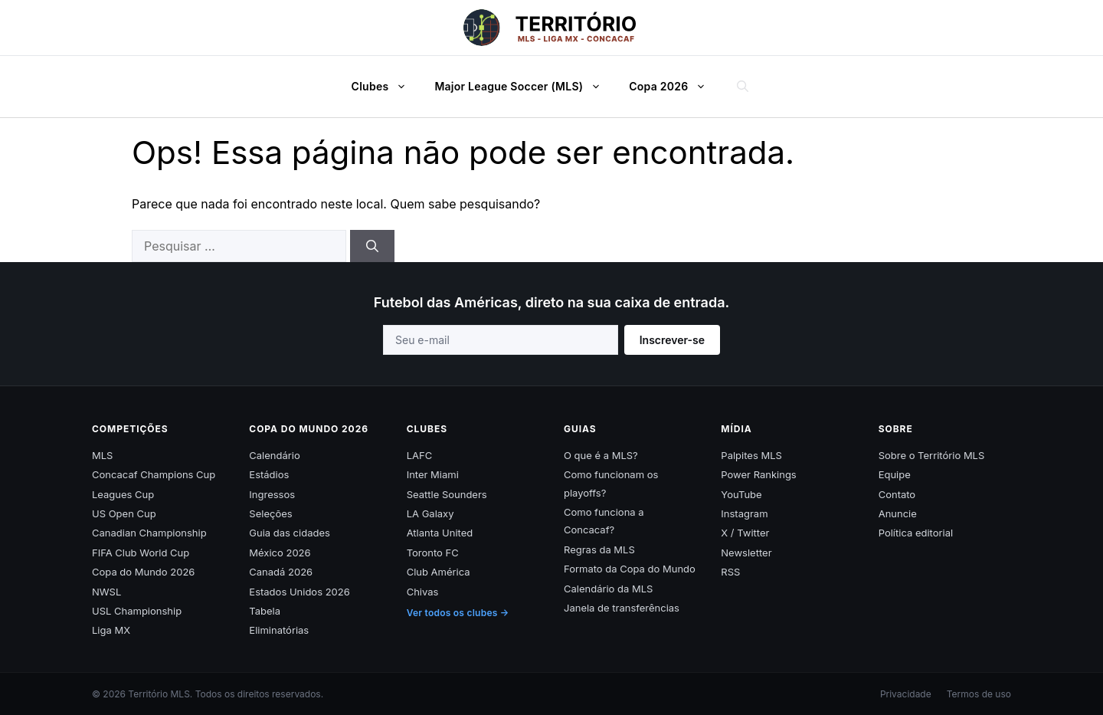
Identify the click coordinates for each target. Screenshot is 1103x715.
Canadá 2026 (281, 572)
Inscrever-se (672, 339)
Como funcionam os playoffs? (611, 483)
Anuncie (898, 513)
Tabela (264, 611)
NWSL (106, 591)
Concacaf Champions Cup (153, 474)
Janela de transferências (621, 608)
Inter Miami (433, 474)
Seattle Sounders (447, 494)
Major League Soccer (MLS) (525, 87)
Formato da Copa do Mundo (630, 568)
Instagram (744, 513)
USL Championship (137, 611)
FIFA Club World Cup (140, 552)
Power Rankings (758, 474)
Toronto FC (433, 552)
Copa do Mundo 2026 (143, 572)
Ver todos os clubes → (458, 612)
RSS (730, 572)
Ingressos (272, 494)
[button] (405, 87)
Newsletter (746, 552)
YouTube (741, 494)
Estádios (269, 474)
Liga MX (111, 630)
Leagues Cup (123, 494)
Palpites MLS (751, 455)
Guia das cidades (289, 532)
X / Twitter (745, 532)
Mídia (736, 429)
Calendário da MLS (608, 588)
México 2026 (279, 552)
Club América (438, 572)
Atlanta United (440, 532)
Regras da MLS (599, 549)
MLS (102, 455)
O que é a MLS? (601, 455)
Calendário (274, 455)
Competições (130, 429)
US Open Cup (124, 513)
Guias (580, 429)
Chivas (423, 591)
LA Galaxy (430, 513)
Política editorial (916, 532)
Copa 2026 (675, 87)
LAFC (420, 455)
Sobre (896, 429)
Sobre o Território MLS (932, 455)
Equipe (895, 474)
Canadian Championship (149, 532)
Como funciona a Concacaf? (604, 521)
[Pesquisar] (372, 246)
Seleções (270, 513)
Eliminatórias (279, 630)
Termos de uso (979, 694)
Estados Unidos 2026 (299, 591)
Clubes (387, 87)
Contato (897, 494)
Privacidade (905, 694)
